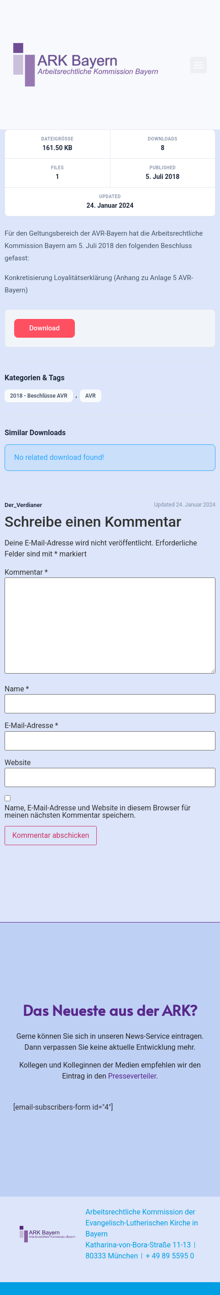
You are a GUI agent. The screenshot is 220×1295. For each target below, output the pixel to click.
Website (18, 762)
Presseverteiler (132, 1076)
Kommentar (26, 572)
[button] (198, 65)
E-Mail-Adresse (31, 725)
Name (17, 689)
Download (44, 328)
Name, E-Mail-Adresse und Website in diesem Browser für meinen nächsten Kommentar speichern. (97, 811)
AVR (90, 396)
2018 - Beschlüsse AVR (39, 396)
